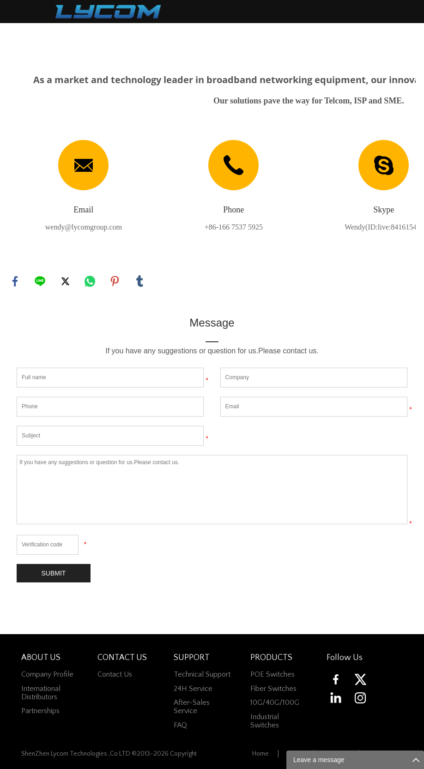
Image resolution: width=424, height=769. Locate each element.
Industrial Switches (264, 721)
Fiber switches (273, 688)
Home (260, 754)
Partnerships (40, 711)
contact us (114, 675)
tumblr (140, 281)
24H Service (193, 688)
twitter (65, 281)
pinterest (115, 281)
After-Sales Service (192, 707)
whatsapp (90, 281)
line (40, 281)
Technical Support (202, 675)
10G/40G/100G (274, 703)
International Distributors (41, 692)
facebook (15, 281)
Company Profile (47, 675)
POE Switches (272, 675)
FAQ (180, 725)
